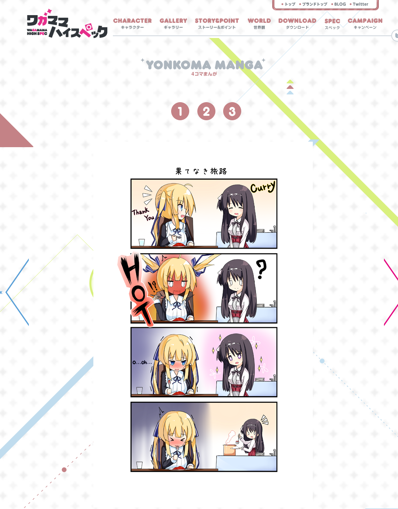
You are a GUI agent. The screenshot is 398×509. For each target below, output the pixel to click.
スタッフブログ (338, 4)
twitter (359, 4)
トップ (288, 4)
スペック (332, 23)
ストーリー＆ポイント (217, 23)
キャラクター (132, 23)
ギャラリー (173, 23)
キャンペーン (365, 23)
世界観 (259, 23)
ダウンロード (297, 23)
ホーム (67, 23)
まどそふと (313, 4)
